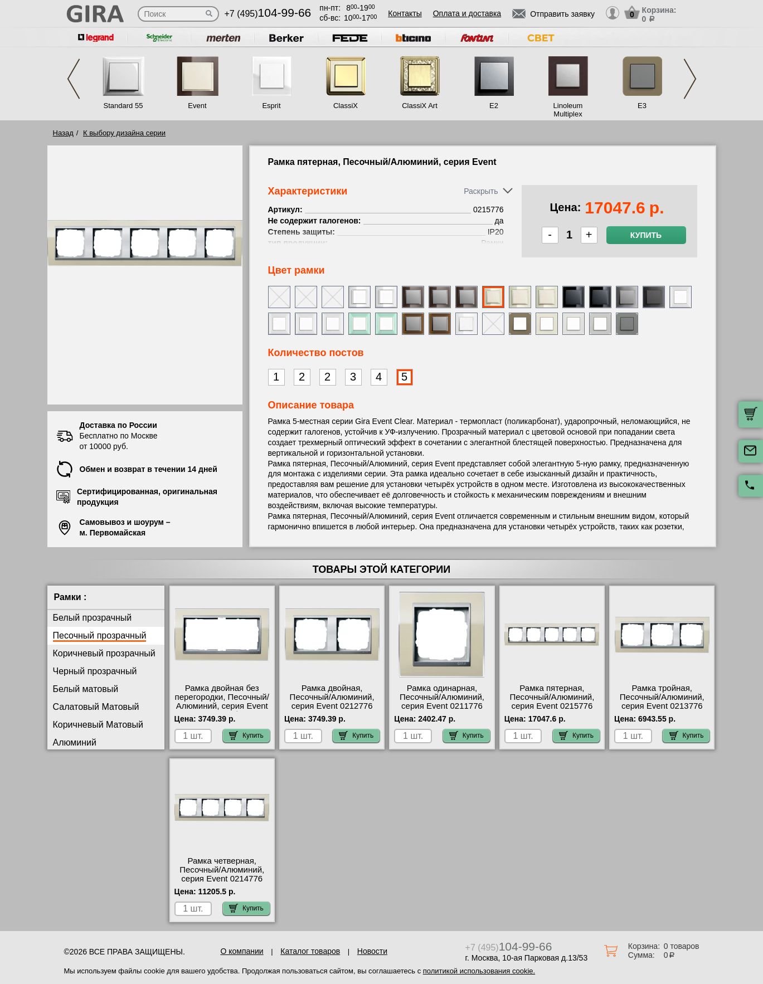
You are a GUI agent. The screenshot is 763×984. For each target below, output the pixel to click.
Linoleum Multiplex (568, 109)
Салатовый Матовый (96, 707)
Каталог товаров (310, 951)
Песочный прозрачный (100, 635)
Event (197, 105)
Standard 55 (123, 105)
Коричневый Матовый (98, 724)
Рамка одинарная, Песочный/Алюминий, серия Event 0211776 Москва (442, 701)
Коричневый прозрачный (104, 653)
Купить (646, 235)
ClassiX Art (420, 105)
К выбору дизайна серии (124, 133)
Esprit (271, 105)
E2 (493, 105)
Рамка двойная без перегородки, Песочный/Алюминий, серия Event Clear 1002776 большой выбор (222, 706)
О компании (241, 951)
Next (690, 79)
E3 (642, 105)
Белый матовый (86, 689)
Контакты (404, 13)
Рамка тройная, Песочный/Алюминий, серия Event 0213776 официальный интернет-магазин (661, 706)
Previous (73, 79)
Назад (63, 133)
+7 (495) (268, 13)
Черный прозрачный (95, 671)
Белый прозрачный (92, 617)
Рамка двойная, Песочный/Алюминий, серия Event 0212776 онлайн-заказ (332, 701)
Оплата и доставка (467, 13)
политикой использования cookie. (479, 971)
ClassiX (345, 105)
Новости (372, 951)
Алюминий (74, 742)
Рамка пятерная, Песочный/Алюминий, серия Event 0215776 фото (551, 701)
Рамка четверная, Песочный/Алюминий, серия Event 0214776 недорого (221, 874)
